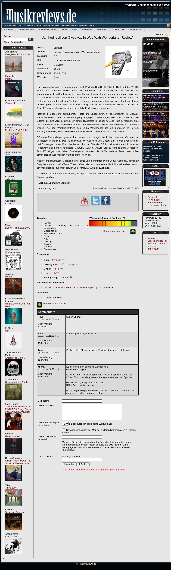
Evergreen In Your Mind (17, 54)
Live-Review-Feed (157, 205)
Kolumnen (102, 29)
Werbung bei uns (156, 243)
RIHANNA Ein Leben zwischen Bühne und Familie (152, 149)
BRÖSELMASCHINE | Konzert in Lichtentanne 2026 (154, 97)
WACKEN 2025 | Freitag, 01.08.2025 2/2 (154, 132)
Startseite (8, 29)
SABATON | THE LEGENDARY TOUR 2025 (154, 105)
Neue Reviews (18, 47)
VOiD (8, 203)
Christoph (70, 264)
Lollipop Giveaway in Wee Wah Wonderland (66, 287)
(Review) (87, 37)
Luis (54, 273)
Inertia (8, 78)
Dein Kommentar (46, 405)
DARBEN (147, 80)
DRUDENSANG (150, 71)
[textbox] (16, 39)
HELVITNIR (148, 44)
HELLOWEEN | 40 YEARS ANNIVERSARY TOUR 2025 (155, 114)
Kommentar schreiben (114, 231)
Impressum (153, 248)
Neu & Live (156, 91)
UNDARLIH (148, 62)
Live (74, 29)
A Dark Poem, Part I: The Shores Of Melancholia (18, 462)
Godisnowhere (12, 252)
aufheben (10, 179)
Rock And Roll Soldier (16, 130)
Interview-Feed (155, 202)
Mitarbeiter (153, 246)
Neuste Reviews (26, 29)
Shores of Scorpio (14, 512)
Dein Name (43, 400)
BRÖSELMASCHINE (152, 53)
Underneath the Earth (16, 382)
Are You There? (13, 536)
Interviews (87, 29)
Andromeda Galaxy (15, 357)
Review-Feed (154, 197)
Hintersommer (12, 436)
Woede (9, 276)
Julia (7, 154)
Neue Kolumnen (155, 142)
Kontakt (160, 34)
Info (54, 188)
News (64, 29)
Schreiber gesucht (157, 241)
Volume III (10, 103)
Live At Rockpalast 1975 (17, 228)
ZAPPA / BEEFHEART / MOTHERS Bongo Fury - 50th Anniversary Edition (18, 409)
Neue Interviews (155, 39)
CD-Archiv (119, 29)
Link (57, 77)
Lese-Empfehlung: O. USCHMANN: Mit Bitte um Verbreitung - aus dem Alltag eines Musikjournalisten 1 (48, 25)
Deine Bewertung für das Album (48, 424)
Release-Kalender (48, 29)
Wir (7, 330)
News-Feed (154, 199)
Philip (57, 264)
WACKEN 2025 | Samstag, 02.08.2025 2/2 (154, 123)
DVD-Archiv (136, 29)
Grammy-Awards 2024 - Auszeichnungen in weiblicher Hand (153, 158)
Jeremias (56, 260)
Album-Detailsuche (13, 42)
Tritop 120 (10, 487)
